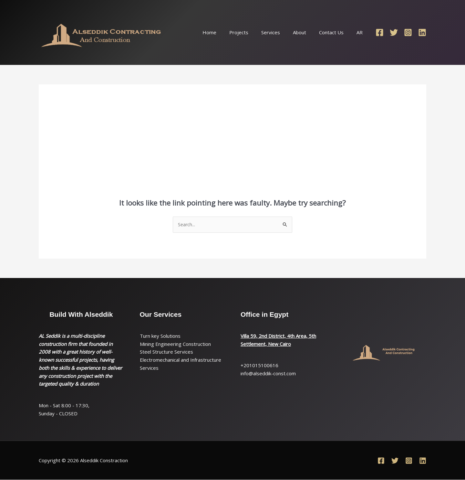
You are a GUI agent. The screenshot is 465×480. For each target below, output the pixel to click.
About (307, 32)
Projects (253, 32)
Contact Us (336, 32)
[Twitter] (394, 32)
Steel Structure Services (166, 352)
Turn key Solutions (160, 336)
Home (227, 32)
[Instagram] (408, 32)
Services (282, 32)
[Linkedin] (422, 32)
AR (361, 32)
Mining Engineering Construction (175, 344)
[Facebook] (380, 32)
